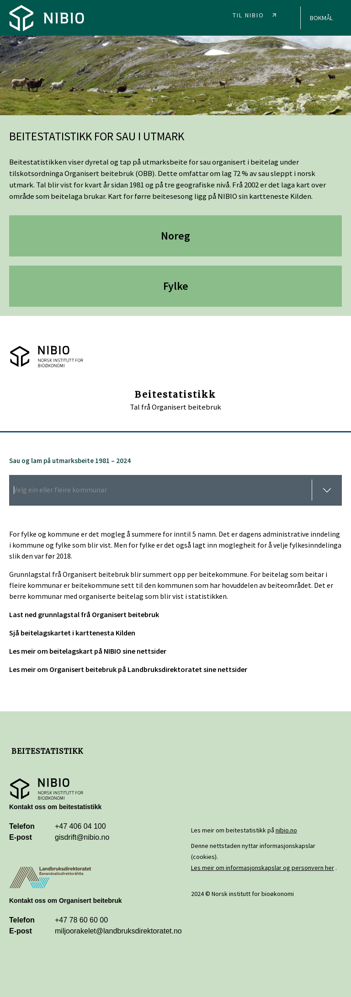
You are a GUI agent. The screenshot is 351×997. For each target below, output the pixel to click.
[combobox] (175, 490)
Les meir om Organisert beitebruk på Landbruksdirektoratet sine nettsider (128, 669)
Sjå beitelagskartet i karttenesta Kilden (72, 632)
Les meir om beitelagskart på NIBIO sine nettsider (87, 651)
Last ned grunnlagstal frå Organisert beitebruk (84, 614)
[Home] (46, 18)
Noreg (175, 236)
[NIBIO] (257, 13)
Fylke (175, 286)
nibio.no (286, 830)
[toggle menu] (327, 490)
